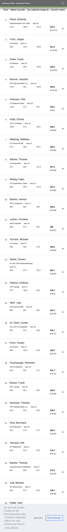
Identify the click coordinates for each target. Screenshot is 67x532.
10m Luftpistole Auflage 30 (37, 10)
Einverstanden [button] (54, 518)
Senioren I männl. (58, 10)
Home (5, 10)
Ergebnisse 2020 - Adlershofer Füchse (16, 3)
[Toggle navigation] (62, 3)
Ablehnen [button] (38, 518)
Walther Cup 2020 (17, 10)
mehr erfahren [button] (11, 528)
